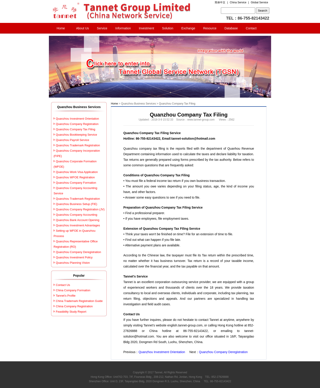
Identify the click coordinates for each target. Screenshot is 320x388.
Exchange (188, 28)
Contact (251, 28)
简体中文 (220, 2)
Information (123, 28)
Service (102, 28)
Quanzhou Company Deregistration (223, 352)
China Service (238, 2)
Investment (146, 28)
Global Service (259, 2)
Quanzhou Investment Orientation (161, 352)
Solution (167, 28)
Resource (209, 28)
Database (231, 28)
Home (61, 28)
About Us (82, 28)
